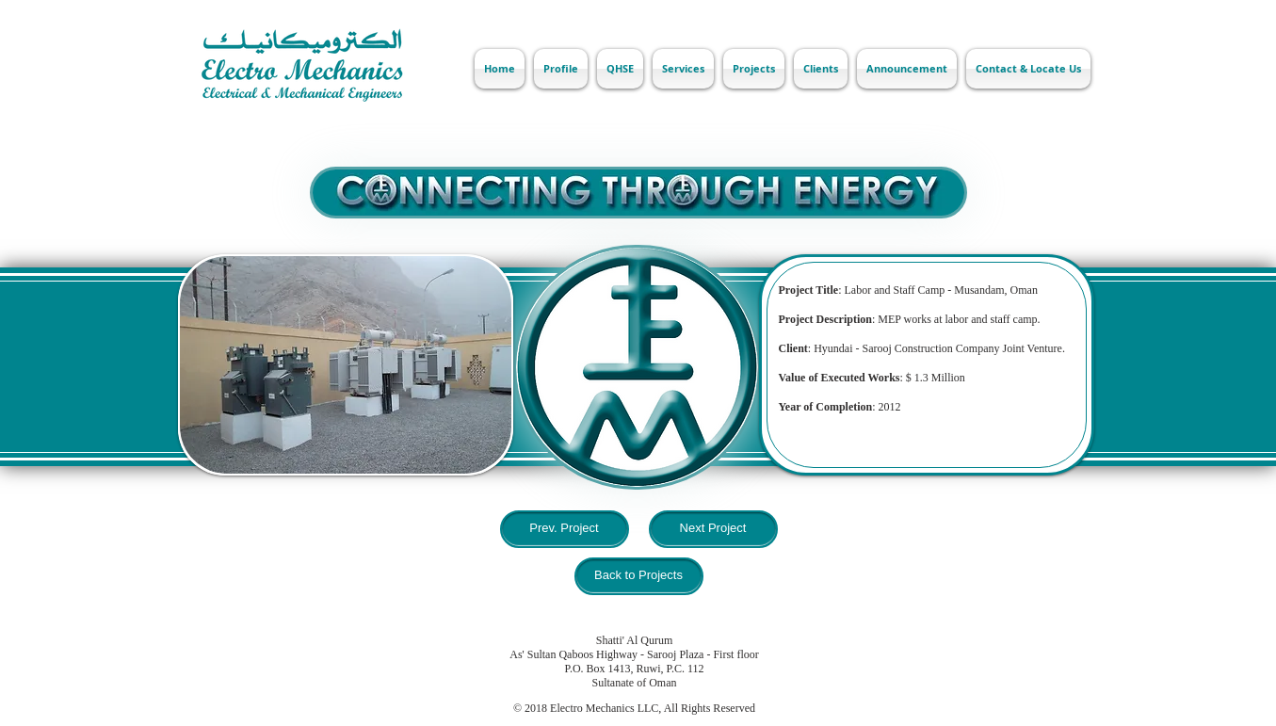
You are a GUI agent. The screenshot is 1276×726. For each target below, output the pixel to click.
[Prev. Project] (564, 529)
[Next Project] (713, 529)
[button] (345, 365)
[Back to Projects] (638, 576)
